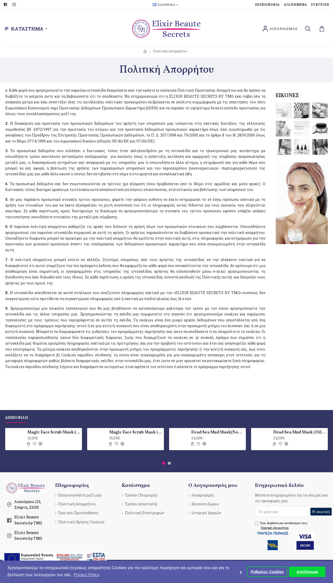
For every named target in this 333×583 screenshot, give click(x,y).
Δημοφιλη (16, 417)
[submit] (294, 511)
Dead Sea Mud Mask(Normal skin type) (217, 432)
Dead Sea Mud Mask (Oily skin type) (299, 432)
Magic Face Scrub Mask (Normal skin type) (53, 432)
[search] (307, 29)
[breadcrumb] (145, 51)
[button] (163, 463)
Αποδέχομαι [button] (307, 572)
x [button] (241, 572)
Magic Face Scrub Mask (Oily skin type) (135, 432)
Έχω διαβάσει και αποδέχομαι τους (281, 525)
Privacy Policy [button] (87, 575)
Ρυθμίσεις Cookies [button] (267, 572)
